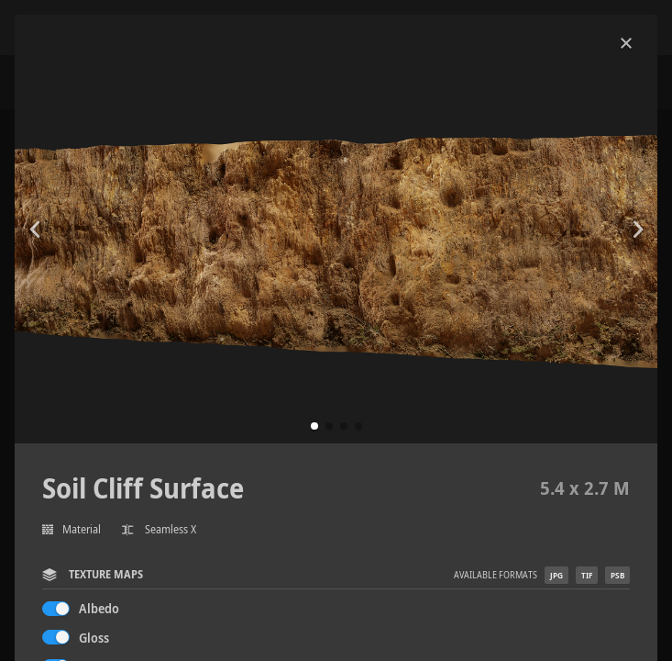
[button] (314, 426)
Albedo (99, 608)
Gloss (94, 637)
